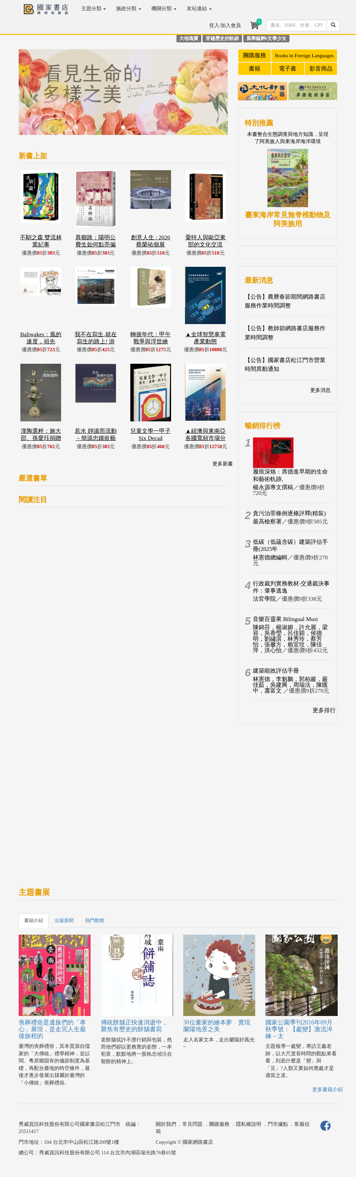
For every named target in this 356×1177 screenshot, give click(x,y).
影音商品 (321, 68)
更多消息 (320, 390)
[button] (34, 95)
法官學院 (264, 599)
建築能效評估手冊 (276, 670)
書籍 (254, 68)
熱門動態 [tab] (94, 920)
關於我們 (166, 1124)
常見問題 (192, 1124)
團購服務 (254, 55)
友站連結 (199, 8)
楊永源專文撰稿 (273, 487)
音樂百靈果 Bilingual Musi (285, 619)
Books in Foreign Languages (304, 55)
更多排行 (324, 710)
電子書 (287, 68)
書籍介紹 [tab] (33, 920)
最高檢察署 (267, 521)
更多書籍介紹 (327, 1089)
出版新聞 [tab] (64, 920)
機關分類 (163, 8)
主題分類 (93, 8)
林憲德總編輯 (270, 557)
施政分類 (128, 8)
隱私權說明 (248, 1124)
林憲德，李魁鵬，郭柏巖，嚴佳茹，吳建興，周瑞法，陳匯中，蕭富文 (290, 685)
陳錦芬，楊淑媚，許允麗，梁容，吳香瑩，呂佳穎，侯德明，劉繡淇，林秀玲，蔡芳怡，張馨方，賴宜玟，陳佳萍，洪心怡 (290, 639)
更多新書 (222, 463)
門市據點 (278, 1124)
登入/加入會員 (225, 25)
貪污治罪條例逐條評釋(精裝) (289, 513)
